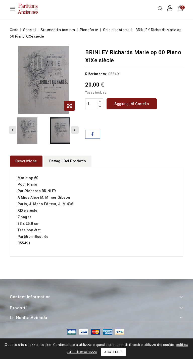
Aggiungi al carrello (131, 104)
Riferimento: (96, 74)
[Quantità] (91, 103)
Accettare (113, 352)
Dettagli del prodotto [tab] (67, 161)
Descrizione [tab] (26, 161)
